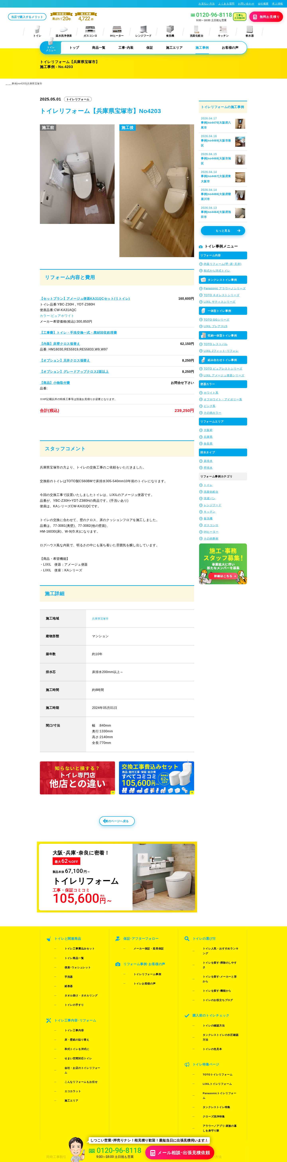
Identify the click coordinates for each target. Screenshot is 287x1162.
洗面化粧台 (196, 32)
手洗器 (62, 978)
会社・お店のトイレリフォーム (77, 1033)
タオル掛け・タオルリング (74, 989)
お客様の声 (230, 48)
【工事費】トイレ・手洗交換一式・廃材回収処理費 (78, 333)
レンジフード (143, 32)
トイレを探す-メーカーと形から (216, 973)
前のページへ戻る (108, 836)
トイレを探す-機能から (211, 978)
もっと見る (227, 231)
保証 (149, 48)
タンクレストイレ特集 (210, 1046)
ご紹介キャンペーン (60, 1091)
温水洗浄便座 (64, 32)
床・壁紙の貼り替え (70, 1018)
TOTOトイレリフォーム (211, 1031)
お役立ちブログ (161, 1112)
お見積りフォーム (110, 1083)
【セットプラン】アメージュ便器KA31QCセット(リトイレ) (84, 299)
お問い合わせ (246, 3)
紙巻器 (62, 983)
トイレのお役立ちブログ (211, 983)
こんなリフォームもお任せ (74, 1038)
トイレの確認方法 (207, 1002)
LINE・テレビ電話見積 (114, 1091)
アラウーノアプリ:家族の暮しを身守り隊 (217, 1059)
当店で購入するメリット (57, 17)
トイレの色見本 (206, 1012)
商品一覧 (98, 48)
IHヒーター (117, 32)
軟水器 (250, 32)
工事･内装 (125, 48)
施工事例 (202, 48)
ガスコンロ (90, 32)
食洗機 (170, 32)
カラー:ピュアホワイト (57, 316)
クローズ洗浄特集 (207, 1051)
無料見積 (260, 17)
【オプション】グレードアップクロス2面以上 (74, 372)
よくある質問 (226, 3)
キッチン (223, 32)
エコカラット (66, 1043)
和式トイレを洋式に (70, 1023)
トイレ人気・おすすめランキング (217, 963)
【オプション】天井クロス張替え (65, 361)
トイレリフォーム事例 (141, 981)
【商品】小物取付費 (55, 383)
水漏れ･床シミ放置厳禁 (166, 1105)
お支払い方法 (207, 3)
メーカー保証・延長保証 (142, 963)
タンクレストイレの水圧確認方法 (217, 1007)
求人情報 (277, 3)
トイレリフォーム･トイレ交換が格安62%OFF (34, 3)
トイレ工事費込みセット (73, 963)
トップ (74, 48)
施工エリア (174, 48)
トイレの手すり (68, 994)
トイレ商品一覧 (68, 968)
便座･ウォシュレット (71, 973)
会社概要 (263, 3)
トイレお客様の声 (138, 986)
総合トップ (209, 1105)
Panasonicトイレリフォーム (214, 1041)
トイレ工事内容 (68, 1012)
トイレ (37, 32)
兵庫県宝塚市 (102, 631)
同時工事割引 (55, 1083)
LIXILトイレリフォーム (211, 1036)
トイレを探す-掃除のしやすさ (215, 968)
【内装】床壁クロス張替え (60, 344)
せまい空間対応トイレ (72, 1028)
